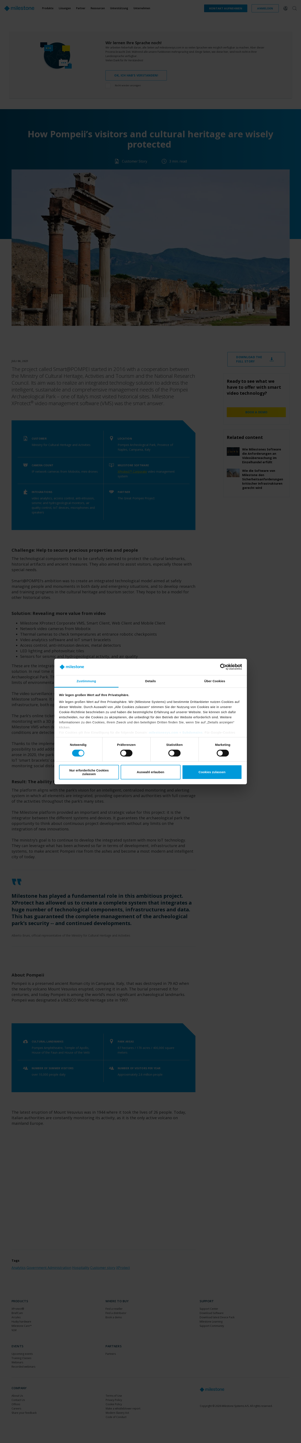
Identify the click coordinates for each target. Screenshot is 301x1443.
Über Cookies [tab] (214, 681)
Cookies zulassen (212, 772)
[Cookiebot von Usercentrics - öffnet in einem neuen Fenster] (223, 667)
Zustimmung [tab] (86, 681)
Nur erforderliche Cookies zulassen (89, 772)
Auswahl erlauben (150, 772)
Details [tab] (150, 681)
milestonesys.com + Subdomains (176, 732)
